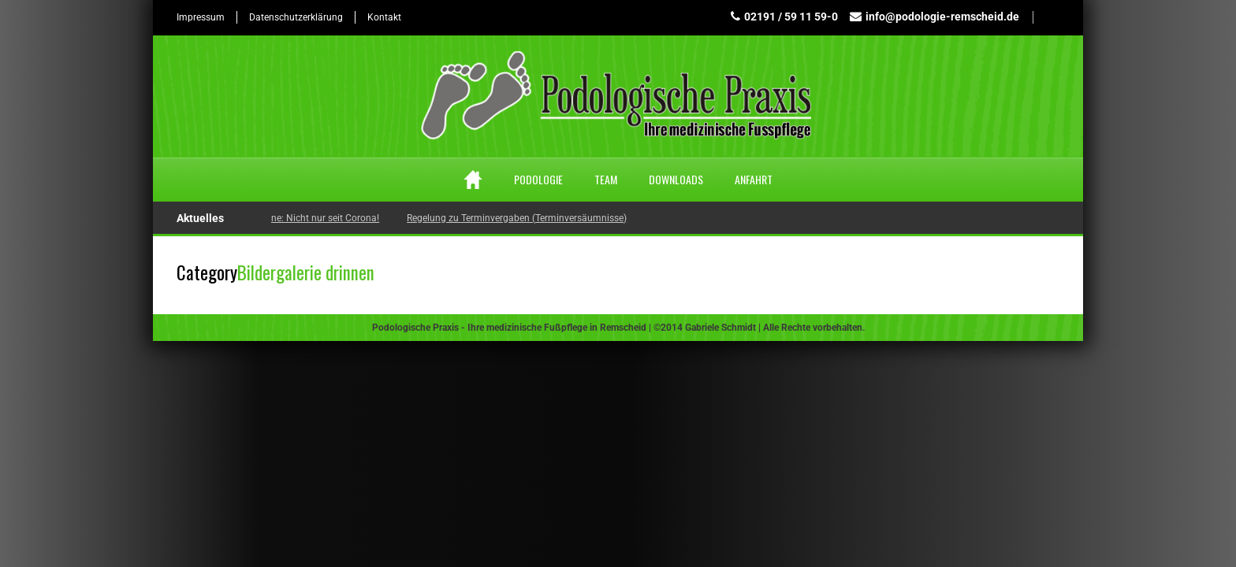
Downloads (676, 179)
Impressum (201, 17)
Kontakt (384, 17)
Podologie (538, 179)
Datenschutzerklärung (296, 17)
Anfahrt (753, 179)
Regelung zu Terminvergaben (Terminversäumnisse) (520, 218)
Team (605, 179)
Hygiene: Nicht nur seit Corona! (316, 218)
